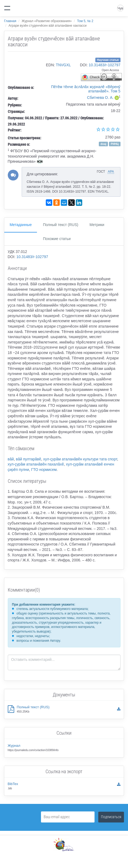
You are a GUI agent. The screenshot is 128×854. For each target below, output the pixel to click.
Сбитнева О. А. (100, 97)
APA (111, 171)
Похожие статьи (56, 239)
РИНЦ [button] (115, 143)
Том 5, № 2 (85, 21)
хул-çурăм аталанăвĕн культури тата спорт (80, 459)
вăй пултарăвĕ (28, 459)
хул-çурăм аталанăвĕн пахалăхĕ (36, 464)
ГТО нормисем (44, 469)
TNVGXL (63, 65)
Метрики (96, 225)
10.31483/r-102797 (104, 65)
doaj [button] (103, 143)
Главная (10, 21)
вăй (11, 459)
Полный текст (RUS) (60, 225)
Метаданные (21, 225)
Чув (120, 8)
